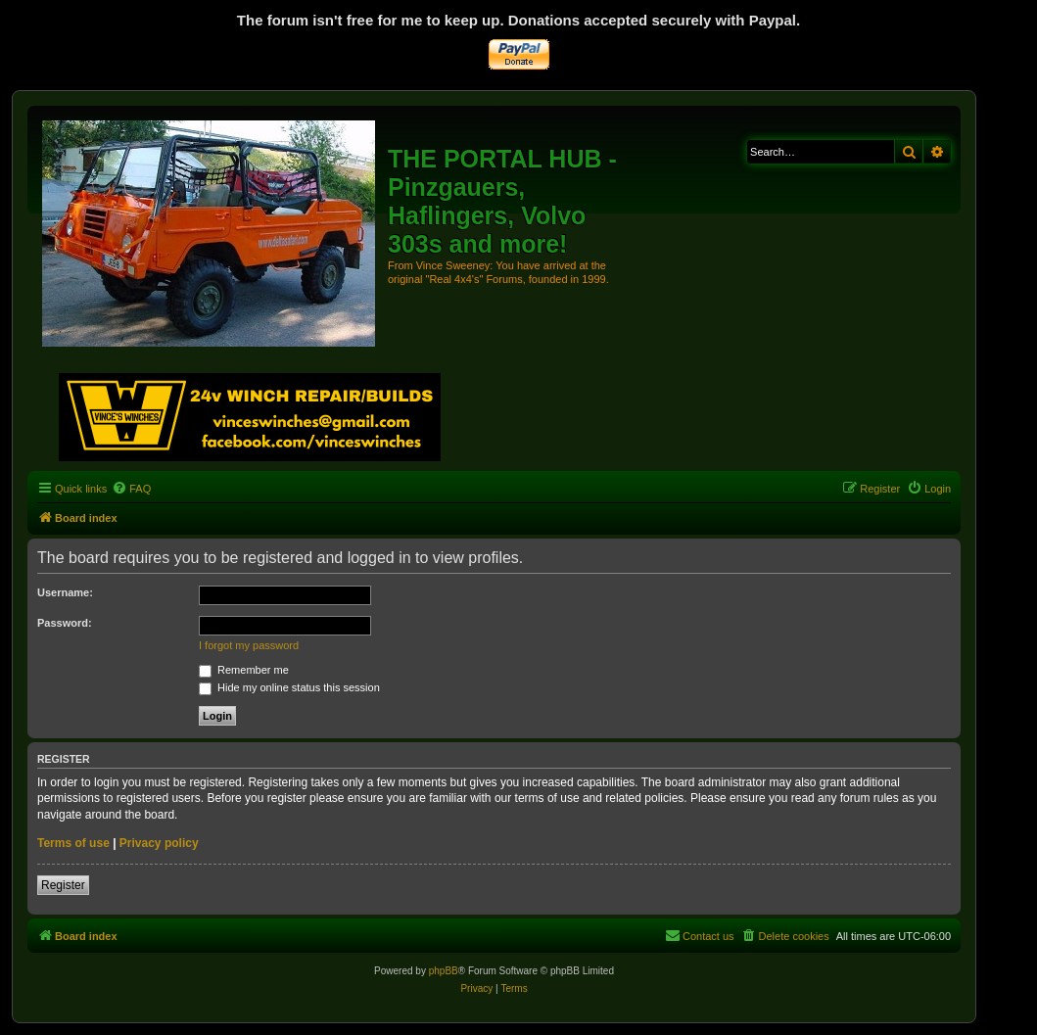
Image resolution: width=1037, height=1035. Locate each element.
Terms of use (73, 843)
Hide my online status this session (289, 687)
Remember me (244, 670)
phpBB (443, 970)
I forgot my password (249, 645)
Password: (64, 623)
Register (63, 885)
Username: (65, 592)
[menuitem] (131, 488)
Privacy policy (159, 843)
